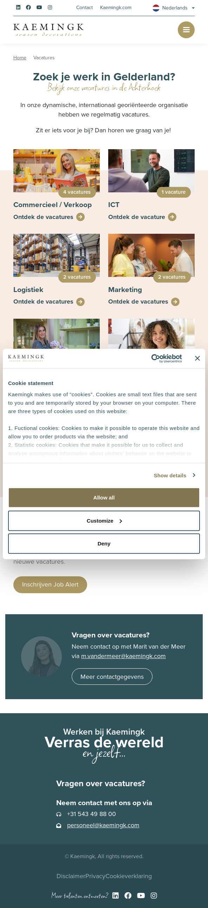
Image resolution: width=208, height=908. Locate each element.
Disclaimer (71, 876)
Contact (84, 7)
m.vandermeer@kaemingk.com (123, 656)
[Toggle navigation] (186, 29)
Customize (104, 520)
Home (19, 57)
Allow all (104, 498)
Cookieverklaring (128, 876)
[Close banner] (197, 358)
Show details (170, 475)
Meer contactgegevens (112, 676)
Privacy (95, 876)
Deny (104, 543)
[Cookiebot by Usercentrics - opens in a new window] (151, 358)
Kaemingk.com (115, 7)
